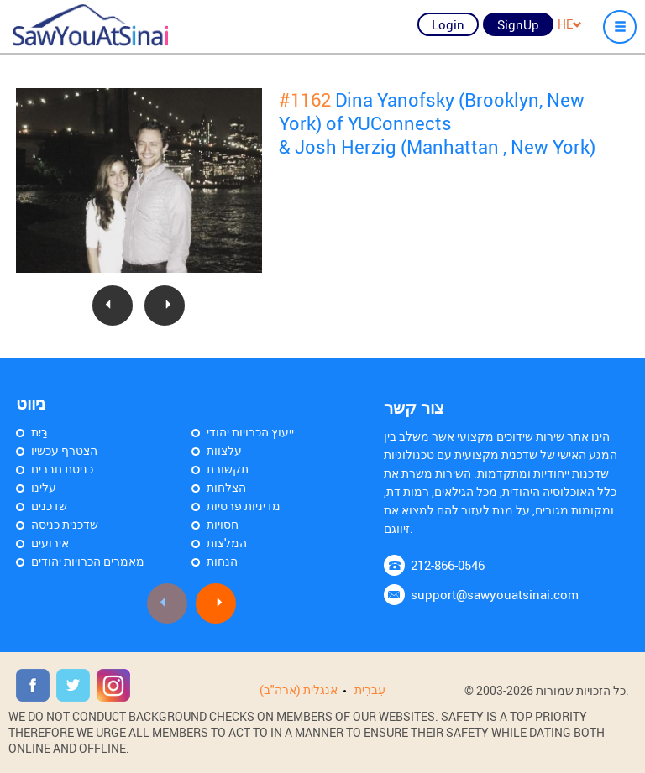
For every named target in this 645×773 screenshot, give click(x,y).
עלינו (43, 487)
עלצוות (224, 450)
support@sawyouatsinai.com (495, 594)
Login (448, 24)
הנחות (222, 561)
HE (570, 24)
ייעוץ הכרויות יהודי (250, 432)
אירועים (50, 543)
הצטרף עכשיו (64, 450)
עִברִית (369, 689)
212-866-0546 (448, 564)
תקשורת (228, 469)
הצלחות (226, 487)
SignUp (518, 24)
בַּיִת (39, 432)
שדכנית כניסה (64, 524)
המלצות (227, 543)
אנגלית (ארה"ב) (299, 689)
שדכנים (49, 506)
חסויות (223, 524)
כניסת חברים (62, 469)
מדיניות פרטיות (244, 506)
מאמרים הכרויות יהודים (87, 561)
